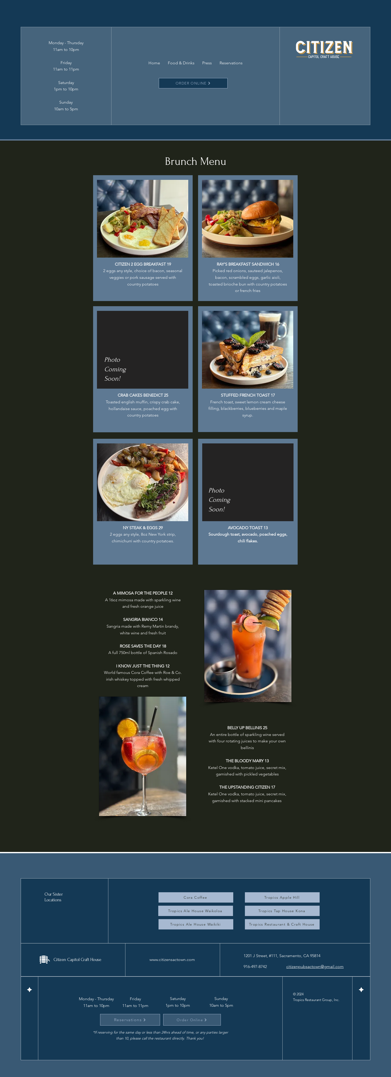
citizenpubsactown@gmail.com (315, 966)
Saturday (178, 998)
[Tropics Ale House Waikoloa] (195, 911)
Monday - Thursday (96, 998)
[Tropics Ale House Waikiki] (196, 924)
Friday (135, 998)
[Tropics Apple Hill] (282, 897)
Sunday (221, 998)
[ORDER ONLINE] (193, 83)
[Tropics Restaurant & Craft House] (282, 924)
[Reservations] (130, 1020)
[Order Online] (192, 1020)
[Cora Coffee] (196, 897)
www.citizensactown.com (172, 959)
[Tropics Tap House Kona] (282, 911)
